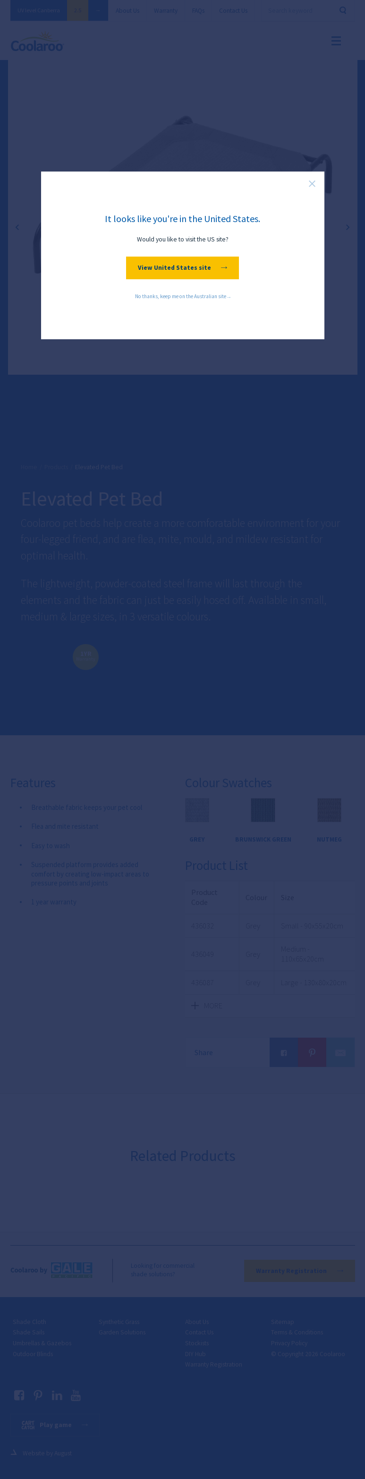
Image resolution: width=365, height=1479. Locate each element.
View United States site (182, 268)
